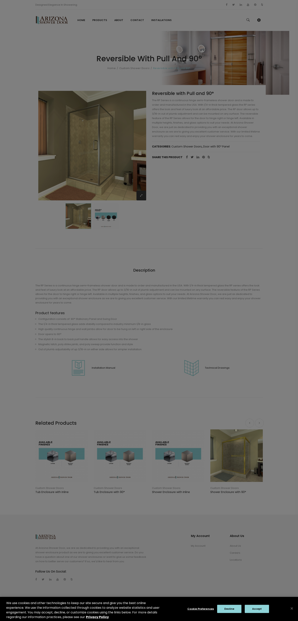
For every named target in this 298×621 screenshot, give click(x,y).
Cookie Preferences (200, 611)
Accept (257, 611)
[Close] (292, 611)
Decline (229, 611)
